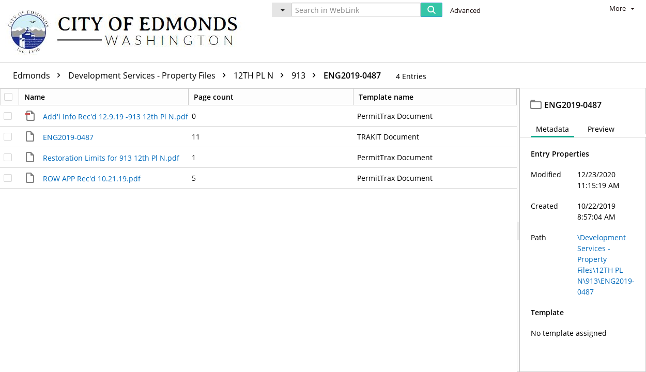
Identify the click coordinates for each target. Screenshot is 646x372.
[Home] (127, 31)
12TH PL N (261, 75)
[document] (583, 230)
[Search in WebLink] (356, 10)
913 (306, 75)
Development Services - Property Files (149, 75)
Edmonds (39, 75)
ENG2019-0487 (352, 75)
